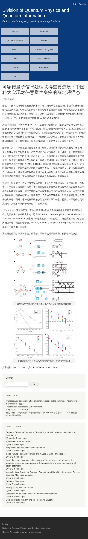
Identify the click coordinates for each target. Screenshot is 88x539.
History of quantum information (20, 487)
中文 (75, 4)
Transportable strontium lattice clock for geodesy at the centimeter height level (41, 401)
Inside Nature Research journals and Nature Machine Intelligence (36, 454)
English (82, 4)
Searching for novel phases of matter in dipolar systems (31, 494)
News (15, 49)
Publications (44, 58)
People (44, 40)
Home (15, 31)
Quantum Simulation (15, 481)
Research (44, 31)
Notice (15, 67)
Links (14, 76)
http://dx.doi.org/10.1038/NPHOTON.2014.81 (36, 367)
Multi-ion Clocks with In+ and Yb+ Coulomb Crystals (29, 500)
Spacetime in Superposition (18, 441)
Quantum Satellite (15, 40)
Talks (15, 58)
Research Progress (44, 49)
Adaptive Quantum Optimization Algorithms (25, 448)
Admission (44, 67)
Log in (5, 524)
